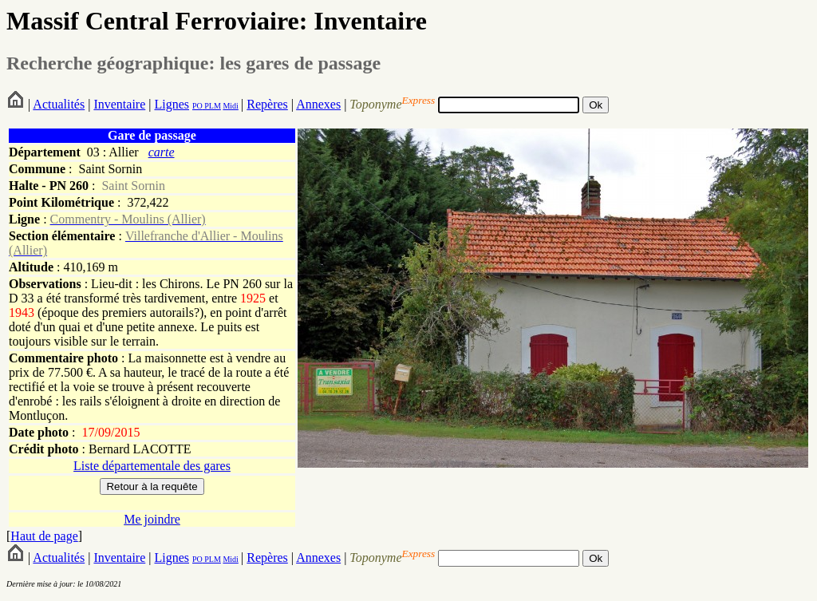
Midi (230, 105)
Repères (267, 104)
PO (197, 105)
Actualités (59, 104)
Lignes (171, 104)
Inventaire (119, 104)
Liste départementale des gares (152, 465)
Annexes (318, 104)
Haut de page (43, 536)
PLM (212, 105)
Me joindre (152, 519)
